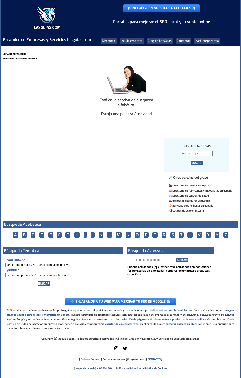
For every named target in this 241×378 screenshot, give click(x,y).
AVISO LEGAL (106, 368)
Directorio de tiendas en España (191, 185)
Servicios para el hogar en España (192, 205)
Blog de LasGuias (160, 41)
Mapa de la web (85, 368)
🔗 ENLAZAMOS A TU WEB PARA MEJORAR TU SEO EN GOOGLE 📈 (120, 301)
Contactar (183, 41)
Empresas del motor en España (191, 200)
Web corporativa (207, 41)
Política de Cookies (155, 368)
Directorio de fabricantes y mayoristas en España (202, 190)
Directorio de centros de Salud (190, 195)
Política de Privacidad (129, 368)
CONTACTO (154, 359)
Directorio (109, 41)
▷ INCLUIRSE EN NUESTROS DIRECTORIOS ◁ (161, 8)
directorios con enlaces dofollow (172, 310)
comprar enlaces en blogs (181, 324)
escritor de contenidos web (121, 324)
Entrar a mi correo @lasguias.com (123, 359)
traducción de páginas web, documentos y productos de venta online (162, 319)
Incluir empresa (132, 41)
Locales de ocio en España (188, 210)
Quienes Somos (90, 359)
